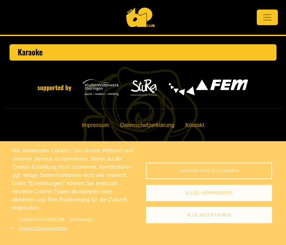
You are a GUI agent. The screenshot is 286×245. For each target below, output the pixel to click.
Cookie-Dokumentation (43, 228)
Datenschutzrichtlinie (41, 219)
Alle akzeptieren (209, 214)
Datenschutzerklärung (147, 125)
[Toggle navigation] (267, 17)
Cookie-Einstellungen (209, 170)
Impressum (95, 125)
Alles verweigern (209, 192)
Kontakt (194, 125)
